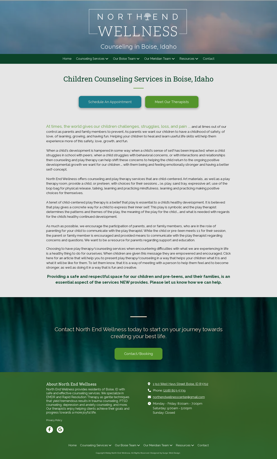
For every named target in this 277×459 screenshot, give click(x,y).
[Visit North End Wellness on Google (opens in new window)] (60, 429)
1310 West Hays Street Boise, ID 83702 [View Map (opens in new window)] (180, 384)
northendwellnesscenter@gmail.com (179, 397)
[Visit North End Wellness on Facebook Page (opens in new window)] (49, 429)
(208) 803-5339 (174, 390)
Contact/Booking (138, 354)
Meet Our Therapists (172, 102)
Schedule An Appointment (110, 102)
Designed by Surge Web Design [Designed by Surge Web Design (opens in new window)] (165, 453)
